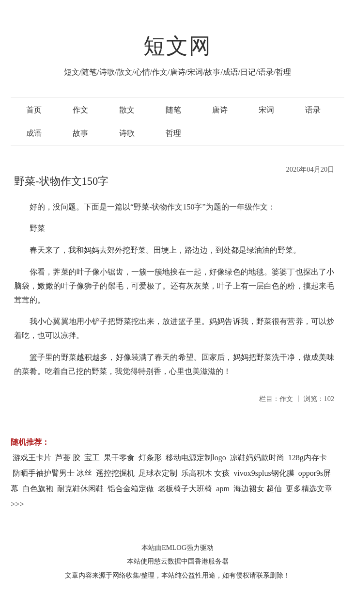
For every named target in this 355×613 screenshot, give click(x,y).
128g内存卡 (307, 457)
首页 (34, 110)
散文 (127, 110)
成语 (34, 133)
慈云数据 (167, 561)
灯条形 (150, 457)
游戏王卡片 (32, 457)
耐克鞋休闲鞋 (80, 488)
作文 (80, 110)
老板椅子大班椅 (185, 488)
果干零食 (119, 457)
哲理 (173, 133)
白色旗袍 (37, 488)
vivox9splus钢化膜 (263, 473)
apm (223, 488)
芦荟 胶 (67, 457)
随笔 (173, 110)
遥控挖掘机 (115, 473)
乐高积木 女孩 (205, 473)
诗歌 (127, 133)
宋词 (266, 110)
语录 (313, 110)
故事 (80, 133)
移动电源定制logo (196, 457)
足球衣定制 (158, 473)
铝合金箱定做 (131, 488)
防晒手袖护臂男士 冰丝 (52, 473)
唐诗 (220, 110)
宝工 (92, 457)
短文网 (177, 46)
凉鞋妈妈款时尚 (257, 457)
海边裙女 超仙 (257, 488)
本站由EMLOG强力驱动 (177, 547)
